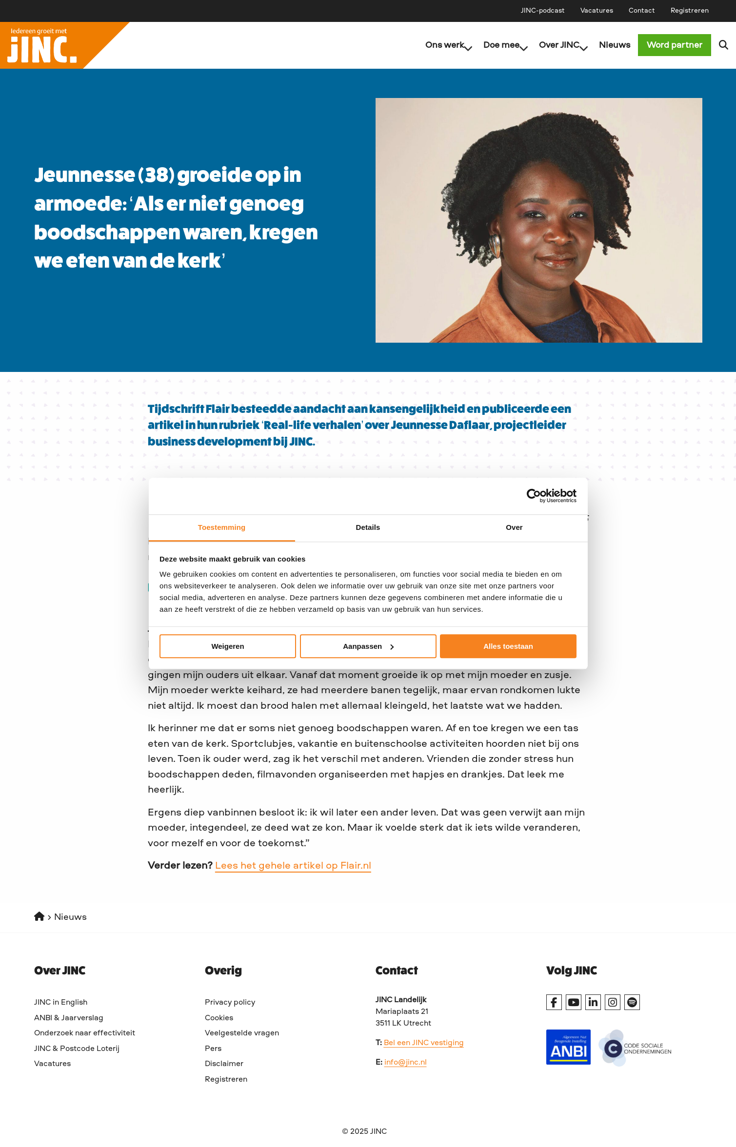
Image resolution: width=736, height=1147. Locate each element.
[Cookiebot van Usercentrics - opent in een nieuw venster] (534, 495)
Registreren (690, 10)
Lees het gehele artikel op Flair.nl (293, 866)
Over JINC (555, 45)
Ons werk (441, 45)
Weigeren (227, 646)
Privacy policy (230, 1003)
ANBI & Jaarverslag (68, 1018)
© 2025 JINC (364, 1132)
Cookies (219, 1018)
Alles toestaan (508, 646)
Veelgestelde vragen (242, 1033)
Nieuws (606, 45)
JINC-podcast (543, 10)
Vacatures (596, 10)
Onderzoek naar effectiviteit (84, 1033)
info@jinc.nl (405, 1063)
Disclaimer (224, 1064)
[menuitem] (543, 10)
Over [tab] (514, 527)
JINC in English (60, 1003)
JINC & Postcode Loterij (76, 1049)
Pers (213, 1049)
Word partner (674, 45)
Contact (642, 10)
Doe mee (498, 45)
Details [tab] (368, 527)
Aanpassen (368, 646)
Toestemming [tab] (222, 527)
